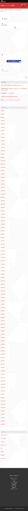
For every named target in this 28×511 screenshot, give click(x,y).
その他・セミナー (4, 434)
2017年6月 (3, 367)
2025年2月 (3, 133)
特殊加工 (2, 451)
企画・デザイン (14, 478)
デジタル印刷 (3, 438)
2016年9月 (3, 387)
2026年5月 (3, 110)
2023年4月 (3, 177)
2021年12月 (3, 217)
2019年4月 (3, 314)
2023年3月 (3, 180)
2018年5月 (3, 337)
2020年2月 (3, 280)
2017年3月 (3, 374)
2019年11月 (3, 290)
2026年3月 (3, 117)
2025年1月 (3, 137)
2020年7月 (3, 267)
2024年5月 (3, 150)
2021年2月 (3, 250)
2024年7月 (3, 147)
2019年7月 (3, 304)
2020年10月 (3, 260)
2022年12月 (3, 190)
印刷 (1, 448)
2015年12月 (3, 400)
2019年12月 (3, 287)
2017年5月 (3, 370)
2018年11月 (3, 327)
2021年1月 (3, 254)
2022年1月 (3, 214)
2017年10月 (3, 354)
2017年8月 (3, 360)
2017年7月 (3, 364)
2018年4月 (3, 340)
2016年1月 (3, 397)
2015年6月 (3, 420)
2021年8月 (3, 230)
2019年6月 (3, 307)
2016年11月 (3, 380)
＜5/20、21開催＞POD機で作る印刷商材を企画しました (11, 85)
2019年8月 (3, 300)
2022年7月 (3, 204)
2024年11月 (3, 140)
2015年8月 (3, 414)
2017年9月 (3, 357)
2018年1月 (3, 350)
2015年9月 (3, 410)
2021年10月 (3, 224)
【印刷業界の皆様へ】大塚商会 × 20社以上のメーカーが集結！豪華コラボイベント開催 (14, 89)
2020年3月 (3, 277)
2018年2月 (3, 347)
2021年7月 (3, 234)
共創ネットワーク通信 (7, 5)
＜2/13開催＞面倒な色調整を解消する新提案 (9, 96)
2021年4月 (3, 244)
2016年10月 (3, 384)
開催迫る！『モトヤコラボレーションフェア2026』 (10, 99)
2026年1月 (3, 123)
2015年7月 (3, 417)
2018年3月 (3, 344)
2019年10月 (3, 294)
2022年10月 (3, 194)
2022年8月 (3, 200)
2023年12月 (3, 160)
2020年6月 (3, 270)
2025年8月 (3, 130)
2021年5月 (3, 240)
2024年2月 (3, 157)
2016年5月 (3, 390)
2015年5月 (3, 424)
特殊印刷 (14, 484)
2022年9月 (3, 197)
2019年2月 (3, 320)
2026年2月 (3, 120)
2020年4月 (3, 274)
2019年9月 (3, 297)
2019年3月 (3, 317)
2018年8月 (3, 330)
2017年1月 (3, 377)
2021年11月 (3, 220)
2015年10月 (3, 407)
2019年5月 (3, 310)
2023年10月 (3, 167)
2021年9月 (3, 227)
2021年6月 (3, 237)
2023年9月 (3, 170)
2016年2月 (3, 394)
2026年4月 (3, 113)
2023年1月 (3, 187)
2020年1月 (3, 284)
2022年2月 (3, 210)
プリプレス (3, 441)
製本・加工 (3, 458)
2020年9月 (3, 264)
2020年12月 (3, 257)
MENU (4, 1)
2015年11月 (3, 404)
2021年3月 (3, 247)
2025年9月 (3, 127)
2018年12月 (3, 324)
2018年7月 (3, 334)
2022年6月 (3, 207)
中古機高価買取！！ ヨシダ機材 (7, 93)
